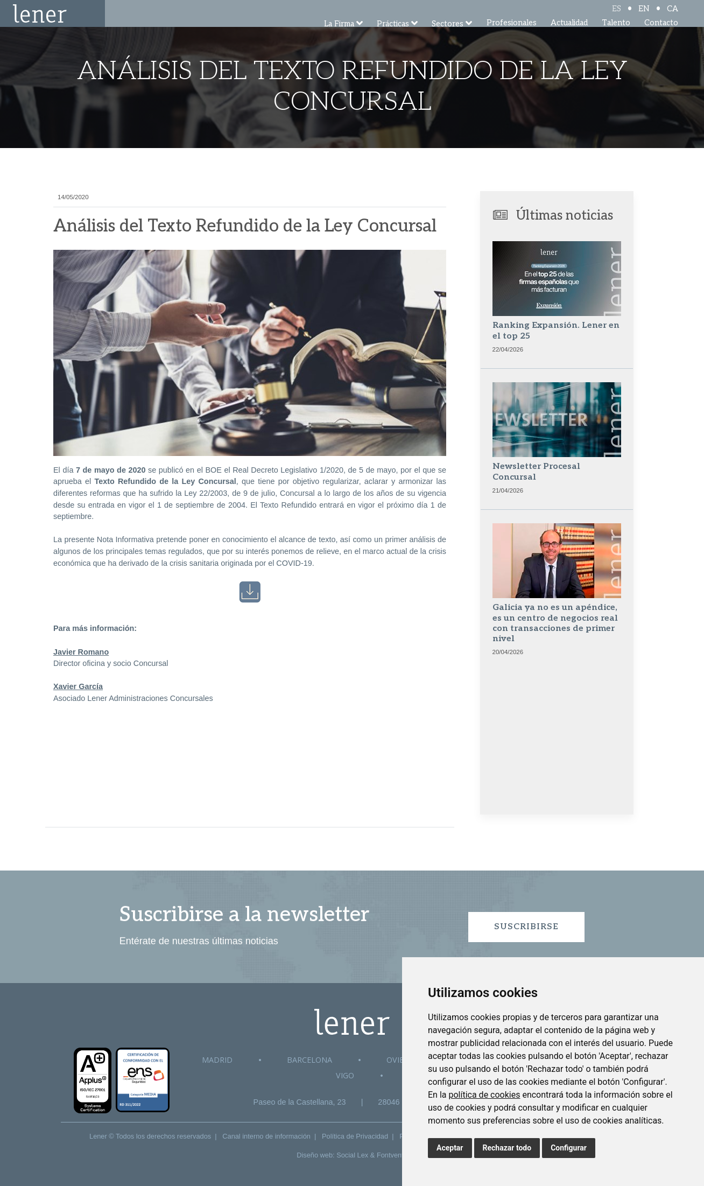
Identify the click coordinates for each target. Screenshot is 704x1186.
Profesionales (512, 37)
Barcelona (309, 1060)
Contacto (661, 37)
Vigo (345, 1075)
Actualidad (569, 37)
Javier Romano (81, 652)
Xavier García (78, 686)
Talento (616, 37)
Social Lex (352, 1155)
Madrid (217, 1060)
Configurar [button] (569, 1147)
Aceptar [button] (450, 1147)
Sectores (447, 39)
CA (672, 17)
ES (616, 17)
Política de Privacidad (355, 1136)
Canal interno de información (266, 1136)
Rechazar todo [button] (507, 1147)
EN (644, 17)
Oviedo (401, 1060)
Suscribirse (526, 927)
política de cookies (484, 1095)
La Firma (339, 39)
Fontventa (392, 1155)
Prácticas (393, 39)
